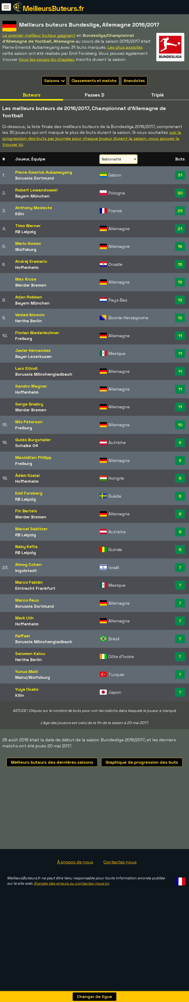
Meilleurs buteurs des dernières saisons (52, 762)
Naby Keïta (26, 546)
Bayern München (32, 196)
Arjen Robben (28, 297)
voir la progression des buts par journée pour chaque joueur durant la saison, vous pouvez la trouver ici (91, 138)
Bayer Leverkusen (33, 356)
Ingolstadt (26, 570)
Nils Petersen (29, 421)
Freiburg (23, 338)
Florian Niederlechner (37, 332)
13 (180, 300)
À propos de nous (75, 875)
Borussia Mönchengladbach (43, 374)
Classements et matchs (94, 80)
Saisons (54, 80)
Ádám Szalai (27, 475)
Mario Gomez (28, 243)
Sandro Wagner (31, 386)
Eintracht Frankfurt (35, 588)
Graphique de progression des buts (142, 762)
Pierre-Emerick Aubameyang (43, 172)
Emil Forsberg (29, 493)
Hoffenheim (27, 267)
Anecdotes (134, 80)
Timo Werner (28, 225)
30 (180, 193)
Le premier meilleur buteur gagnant (38, 35)
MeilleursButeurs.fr (53, 8)
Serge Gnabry (29, 404)
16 (180, 246)
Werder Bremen (30, 285)
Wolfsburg (25, 249)
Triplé (157, 95)
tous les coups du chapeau (47, 59)
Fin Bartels (26, 510)
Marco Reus (27, 600)
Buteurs (31, 95)
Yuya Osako (27, 689)
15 (180, 264)
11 (180, 335)
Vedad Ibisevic (30, 314)
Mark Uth (24, 618)
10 (180, 424)
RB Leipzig (25, 231)
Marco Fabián (29, 582)
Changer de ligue (94, 996)
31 (180, 175)
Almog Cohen (28, 564)
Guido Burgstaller (33, 439)
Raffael (22, 635)
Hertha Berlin (28, 320)
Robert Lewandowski (36, 190)
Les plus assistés (125, 47)
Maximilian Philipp (33, 457)
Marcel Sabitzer (31, 528)
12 (180, 317)
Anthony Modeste (33, 207)
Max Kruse (25, 279)
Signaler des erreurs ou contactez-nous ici (71, 897)
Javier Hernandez (32, 350)
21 (180, 228)
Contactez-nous (120, 875)
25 (180, 210)
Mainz (21, 677)
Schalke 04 (26, 445)
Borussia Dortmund (34, 178)
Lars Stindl (26, 368)
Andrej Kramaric (31, 261)
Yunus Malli (26, 671)
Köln (19, 213)
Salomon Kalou (30, 653)
